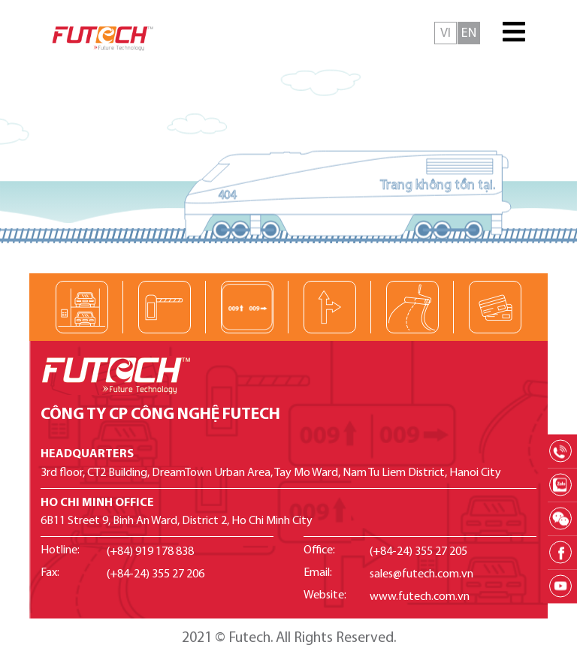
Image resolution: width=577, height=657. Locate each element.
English (469, 33)
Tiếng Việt (445, 33)
